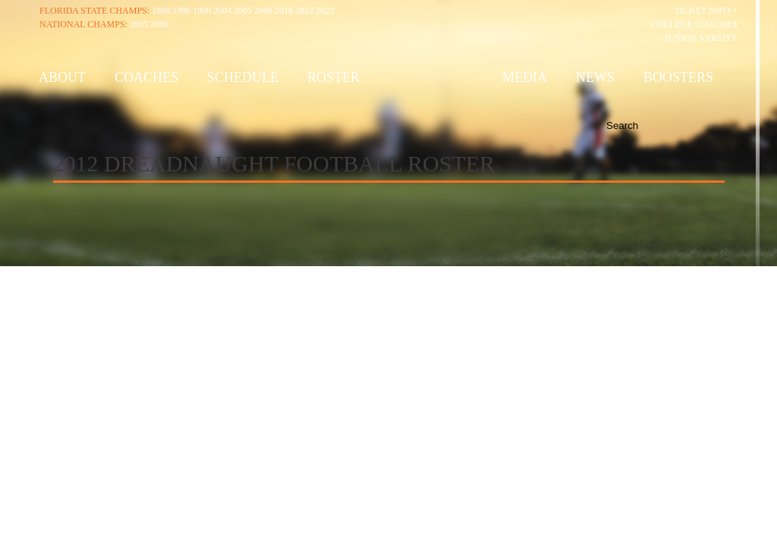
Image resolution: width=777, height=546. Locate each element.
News (595, 77)
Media (524, 77)
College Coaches (694, 24)
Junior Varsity (701, 38)
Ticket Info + (706, 10)
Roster (333, 77)
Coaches (146, 77)
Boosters (678, 77)
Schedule (242, 77)
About (62, 77)
